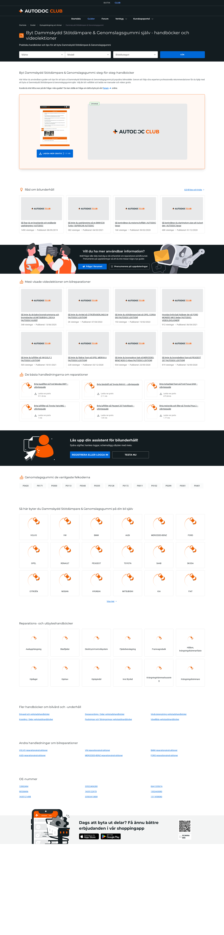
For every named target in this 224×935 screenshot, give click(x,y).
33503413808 (91, 796)
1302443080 (156, 791)
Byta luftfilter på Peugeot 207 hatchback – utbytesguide (115, 407)
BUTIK (107, 2)
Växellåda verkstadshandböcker (165, 719)
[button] (121, 19)
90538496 (23, 791)
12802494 (23, 786)
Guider (33, 25)
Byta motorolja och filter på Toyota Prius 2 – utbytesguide (178, 407)
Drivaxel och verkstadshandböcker (34, 714)
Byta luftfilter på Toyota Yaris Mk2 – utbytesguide (50, 407)
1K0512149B (25, 796)
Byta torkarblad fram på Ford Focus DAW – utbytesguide (178, 385)
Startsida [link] (22, 25)
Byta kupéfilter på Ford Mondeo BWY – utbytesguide (51, 385)
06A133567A (156, 786)
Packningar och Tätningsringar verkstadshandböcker (108, 719)
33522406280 (91, 786)
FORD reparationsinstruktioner (164, 755)
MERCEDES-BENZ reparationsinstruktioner (104, 755)
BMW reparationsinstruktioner (164, 750)
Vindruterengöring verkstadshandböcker (169, 714)
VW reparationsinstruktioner (97, 750)
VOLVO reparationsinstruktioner (33, 750)
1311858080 (156, 796)
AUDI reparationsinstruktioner (32, 755)
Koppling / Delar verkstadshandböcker (36, 719)
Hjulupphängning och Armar (51, 25)
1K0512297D (91, 791)
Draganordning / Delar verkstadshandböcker (104, 714)
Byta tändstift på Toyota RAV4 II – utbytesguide (118, 384)
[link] (76, 19)
